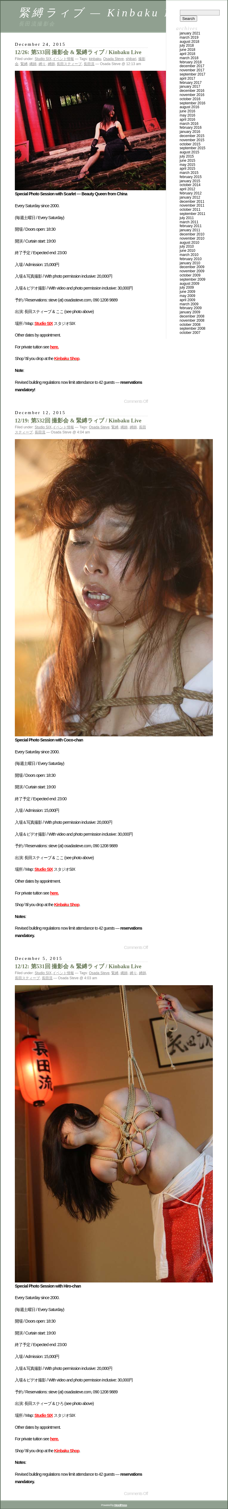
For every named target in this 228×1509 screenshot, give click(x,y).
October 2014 (190, 185)
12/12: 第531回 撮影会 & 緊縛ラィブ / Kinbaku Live (78, 966)
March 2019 (189, 37)
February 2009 (191, 308)
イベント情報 (63, 59)
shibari (131, 59)
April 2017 (187, 78)
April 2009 (187, 300)
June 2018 (187, 50)
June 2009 (187, 292)
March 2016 (189, 124)
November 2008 (192, 320)
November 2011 (192, 205)
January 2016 (190, 132)
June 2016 (187, 111)
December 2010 (192, 234)
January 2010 (190, 263)
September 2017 (192, 74)
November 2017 (192, 70)
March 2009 (189, 304)
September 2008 (192, 328)
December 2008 (192, 316)
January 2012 (190, 197)
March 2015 (189, 173)
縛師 (51, 64)
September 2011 (192, 214)
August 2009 (189, 284)
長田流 (89, 64)
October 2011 (190, 210)
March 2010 (189, 255)
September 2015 (192, 148)
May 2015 (187, 165)
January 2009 (190, 312)
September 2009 (192, 279)
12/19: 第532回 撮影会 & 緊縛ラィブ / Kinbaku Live (78, 420)
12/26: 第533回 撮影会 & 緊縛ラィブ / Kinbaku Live (78, 52)
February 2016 (191, 127)
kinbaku (95, 59)
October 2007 (190, 333)
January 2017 (190, 86)
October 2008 (190, 325)
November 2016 (192, 95)
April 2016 (187, 119)
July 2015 (187, 156)
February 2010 (191, 259)
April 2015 (187, 168)
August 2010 (189, 243)
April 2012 (187, 189)
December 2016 (192, 91)
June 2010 (187, 251)
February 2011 (191, 226)
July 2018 (187, 45)
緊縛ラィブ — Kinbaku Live (105, 13)
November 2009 (192, 271)
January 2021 (190, 33)
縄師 (33, 64)
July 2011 (187, 218)
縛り (42, 64)
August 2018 (189, 42)
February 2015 (191, 177)
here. (54, 347)
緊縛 (24, 64)
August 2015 (189, 152)
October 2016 (190, 99)
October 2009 (190, 275)
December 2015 (192, 136)
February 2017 (191, 83)
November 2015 (192, 140)
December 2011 (192, 201)
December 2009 (192, 267)
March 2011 (189, 222)
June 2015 (187, 160)
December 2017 (192, 66)
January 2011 (190, 230)
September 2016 (192, 103)
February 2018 (191, 62)
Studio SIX (43, 59)
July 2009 (187, 287)
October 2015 (190, 144)
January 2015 (190, 181)
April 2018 (187, 54)
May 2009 (187, 296)
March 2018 (189, 58)
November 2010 (192, 238)
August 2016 (189, 107)
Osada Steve (113, 59)
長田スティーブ (69, 64)
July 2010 (187, 246)
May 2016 (187, 115)
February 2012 (191, 193)
